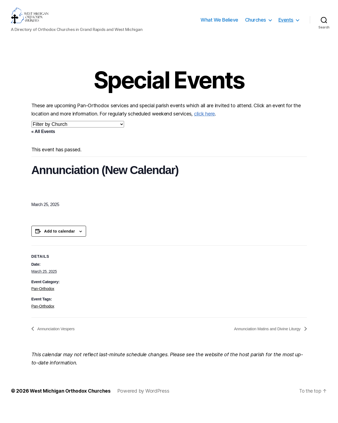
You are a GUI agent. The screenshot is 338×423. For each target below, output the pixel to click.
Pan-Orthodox (42, 305)
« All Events (43, 148)
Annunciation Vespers (57, 345)
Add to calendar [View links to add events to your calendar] (59, 247)
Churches (255, 28)
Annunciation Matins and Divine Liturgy (265, 345)
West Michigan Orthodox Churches (71, 407)
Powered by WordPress (145, 407)
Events (285, 28)
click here (204, 130)
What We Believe (219, 28)
